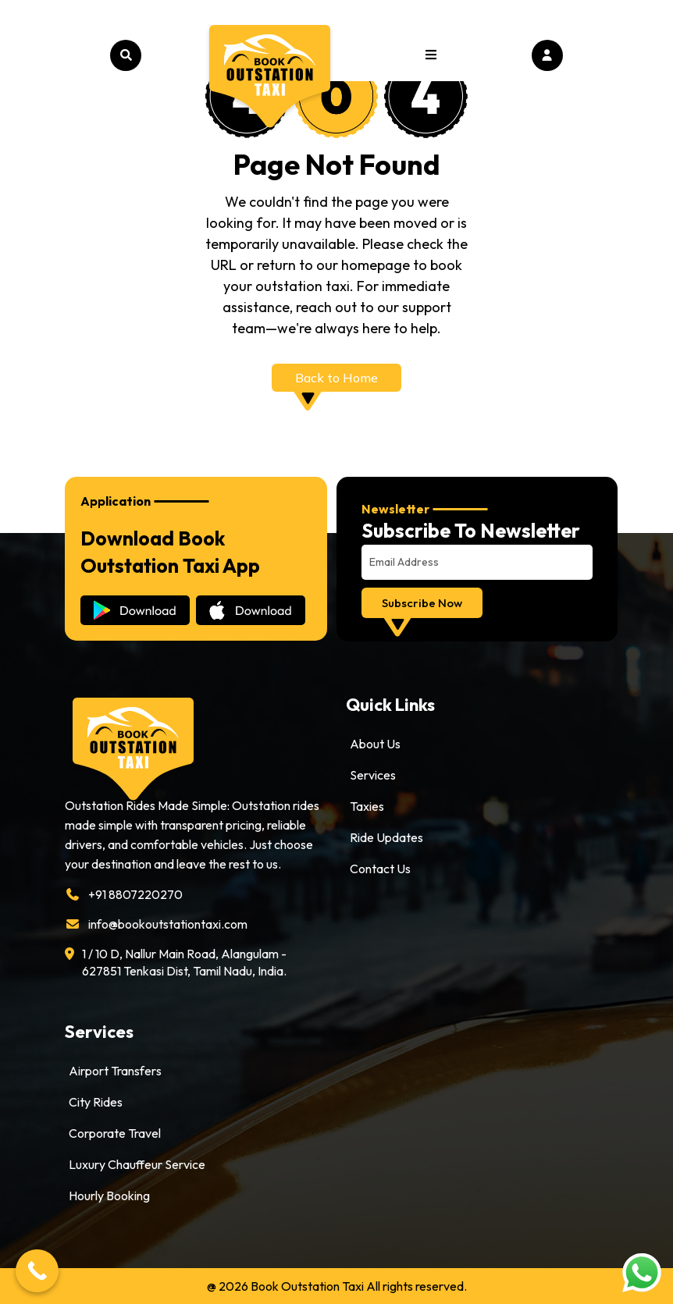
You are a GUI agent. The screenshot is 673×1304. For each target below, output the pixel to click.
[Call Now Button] (37, 1270)
